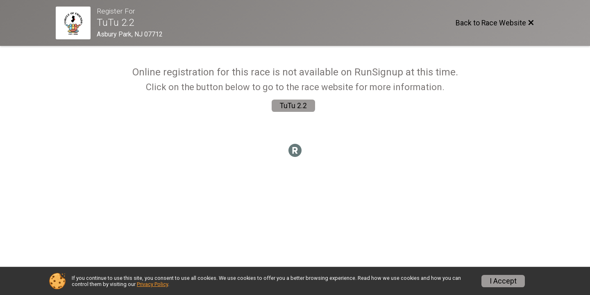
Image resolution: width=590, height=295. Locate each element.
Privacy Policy (152, 284)
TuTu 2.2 (293, 106)
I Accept (503, 281)
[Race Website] (76, 23)
